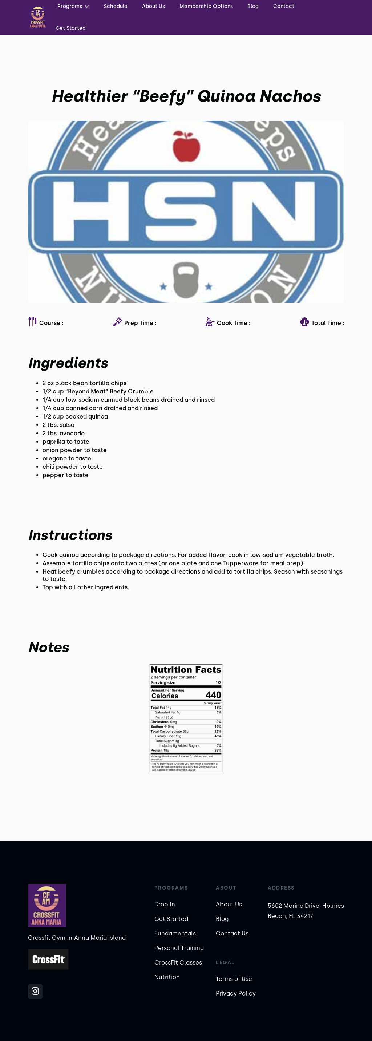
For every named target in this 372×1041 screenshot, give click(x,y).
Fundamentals (175, 933)
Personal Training (179, 948)
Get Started (71, 28)
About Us (229, 904)
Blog (222, 918)
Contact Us (232, 933)
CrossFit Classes (178, 962)
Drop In (164, 904)
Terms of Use (234, 978)
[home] (38, 17)
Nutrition (167, 977)
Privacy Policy (236, 993)
